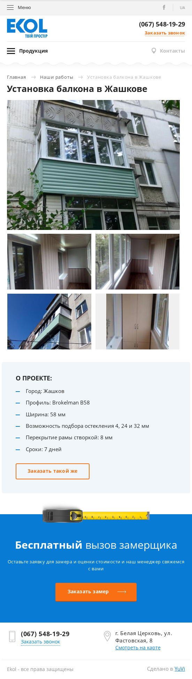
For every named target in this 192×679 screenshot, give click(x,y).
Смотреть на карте (138, 647)
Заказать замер (88, 591)
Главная (16, 77)
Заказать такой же (53, 471)
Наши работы (57, 77)
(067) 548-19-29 (162, 24)
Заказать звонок (165, 33)
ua (182, 7)
